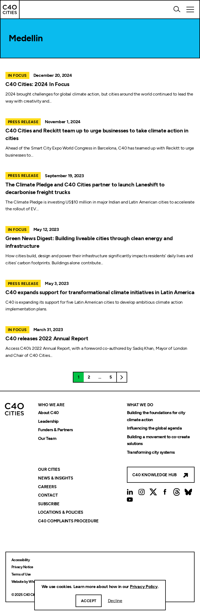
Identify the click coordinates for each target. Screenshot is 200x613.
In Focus (17, 75)
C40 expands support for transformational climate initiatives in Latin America (100, 292)
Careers (47, 486)
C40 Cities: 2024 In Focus (37, 84)
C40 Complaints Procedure (68, 521)
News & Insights (55, 478)
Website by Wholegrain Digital (33, 582)
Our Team (47, 438)
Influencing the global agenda (154, 428)
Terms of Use (21, 574)
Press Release (23, 122)
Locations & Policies (60, 512)
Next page (121, 377)
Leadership (48, 421)
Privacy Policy (144, 586)
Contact (48, 495)
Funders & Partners (55, 430)
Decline (115, 600)
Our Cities (49, 469)
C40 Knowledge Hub (154, 474)
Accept (88, 601)
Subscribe (49, 503)
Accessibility (20, 560)
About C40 (48, 412)
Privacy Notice (22, 567)
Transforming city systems (151, 452)
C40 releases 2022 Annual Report (46, 338)
